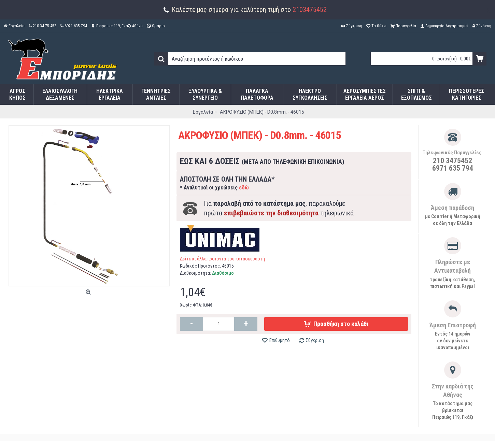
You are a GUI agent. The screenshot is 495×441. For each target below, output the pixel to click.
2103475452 (310, 9)
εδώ (244, 187)
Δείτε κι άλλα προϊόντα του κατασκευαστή (222, 258)
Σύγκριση (315, 340)
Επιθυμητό (279, 340)
